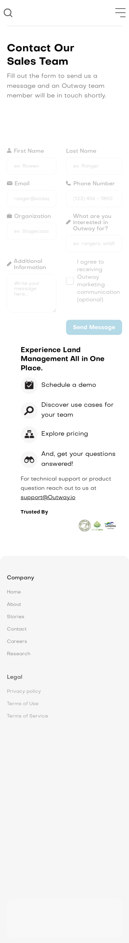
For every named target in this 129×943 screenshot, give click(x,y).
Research (18, 658)
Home (14, 596)
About (14, 608)
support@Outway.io (48, 498)
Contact (16, 633)
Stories (15, 621)
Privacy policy (24, 694)
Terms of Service (27, 719)
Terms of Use (23, 707)
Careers (17, 645)
